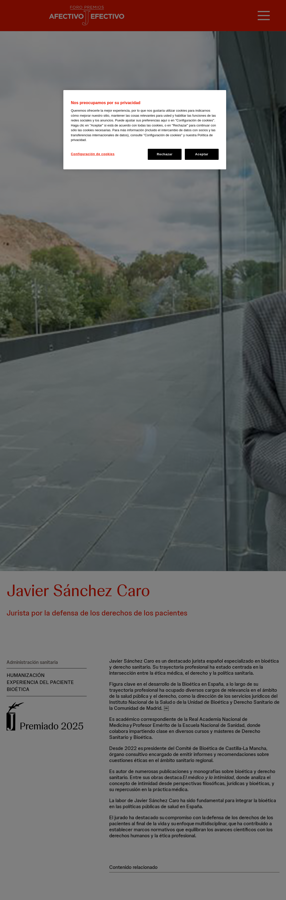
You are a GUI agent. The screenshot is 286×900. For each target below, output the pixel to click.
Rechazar (165, 154)
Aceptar (201, 154)
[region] (144, 129)
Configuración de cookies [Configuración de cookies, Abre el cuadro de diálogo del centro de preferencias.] (93, 154)
